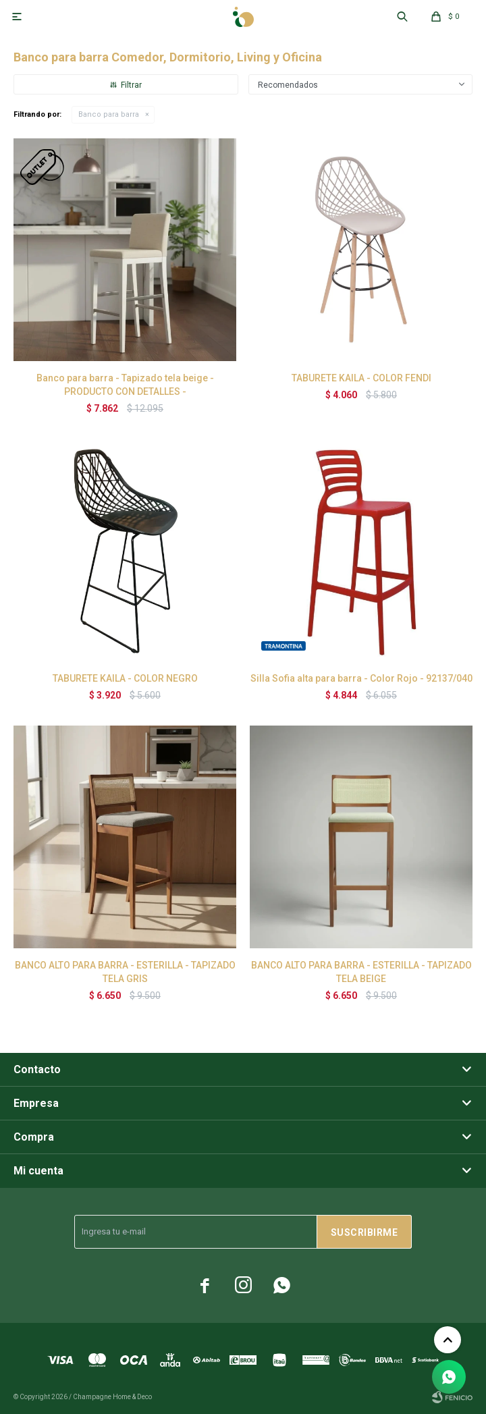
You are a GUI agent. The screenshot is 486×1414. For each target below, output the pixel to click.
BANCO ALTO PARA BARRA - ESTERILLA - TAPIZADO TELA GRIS (125, 972)
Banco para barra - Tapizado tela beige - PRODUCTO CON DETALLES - (125, 385)
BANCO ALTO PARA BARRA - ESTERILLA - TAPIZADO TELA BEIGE (361, 972)
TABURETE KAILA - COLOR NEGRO (125, 678)
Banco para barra (108, 114)
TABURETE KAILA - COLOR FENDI (361, 378)
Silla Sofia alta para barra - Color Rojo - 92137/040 (361, 678)
